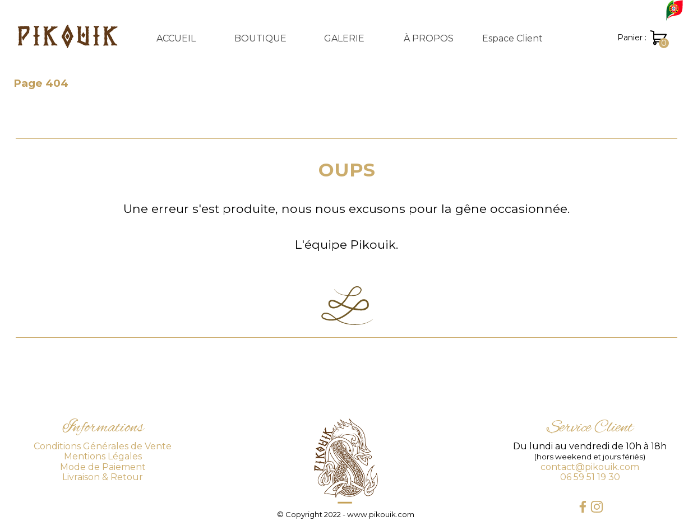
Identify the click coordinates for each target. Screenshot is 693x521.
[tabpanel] (346, 204)
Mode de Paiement (103, 467)
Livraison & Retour (102, 477)
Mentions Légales (103, 456)
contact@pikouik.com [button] (589, 467)
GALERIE (344, 38)
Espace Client (512, 38)
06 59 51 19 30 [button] (590, 477)
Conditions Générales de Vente (103, 446)
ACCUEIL (176, 38)
